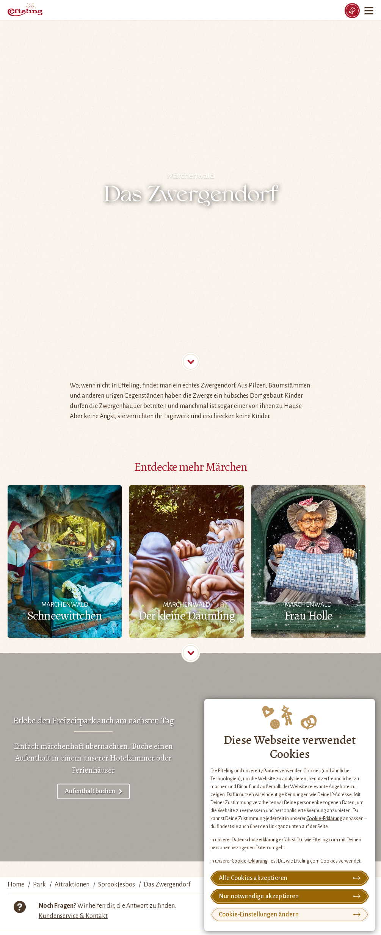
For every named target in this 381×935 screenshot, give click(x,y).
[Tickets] (352, 10)
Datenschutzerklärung (255, 839)
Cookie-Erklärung (324, 818)
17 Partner (268, 770)
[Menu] (370, 10)
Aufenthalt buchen (90, 791)
